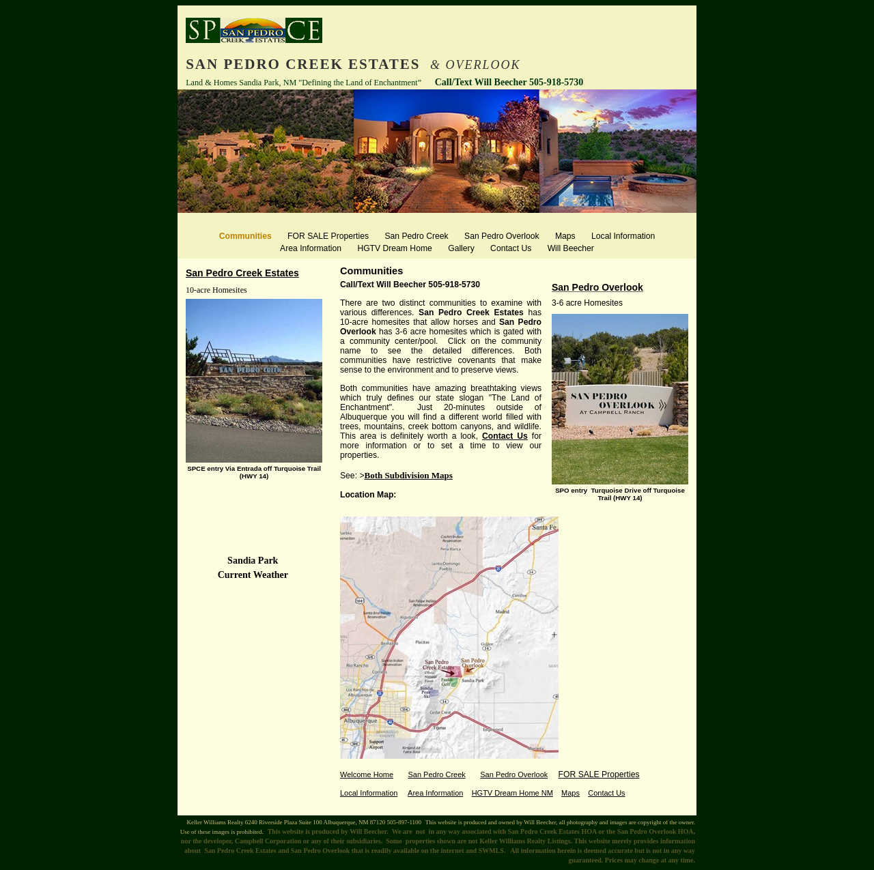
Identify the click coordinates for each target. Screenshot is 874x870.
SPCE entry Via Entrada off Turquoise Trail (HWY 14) (254, 472)
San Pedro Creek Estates (242, 272)
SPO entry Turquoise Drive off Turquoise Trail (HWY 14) (620, 494)
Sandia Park (254, 560)
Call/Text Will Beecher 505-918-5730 (410, 284)
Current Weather (254, 575)
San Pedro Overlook (597, 287)
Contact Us (505, 436)
